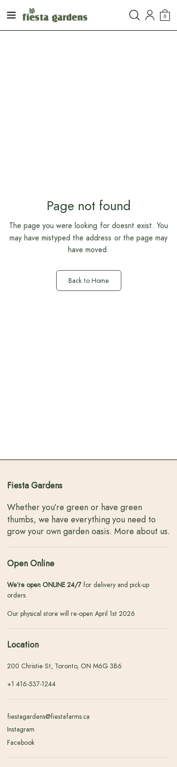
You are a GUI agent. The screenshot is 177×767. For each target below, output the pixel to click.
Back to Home (88, 280)
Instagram (20, 729)
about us (152, 531)
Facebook (20, 742)
